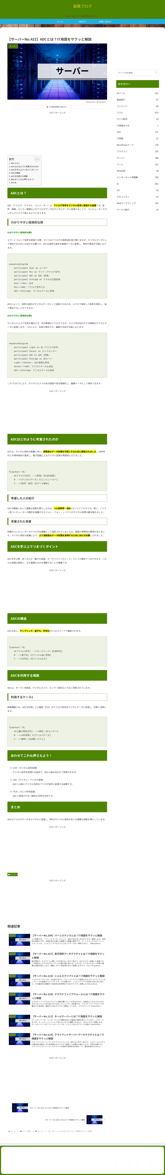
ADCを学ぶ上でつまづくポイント (25, 169)
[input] (137, 72)
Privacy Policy (143, 1163)
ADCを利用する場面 (19, 176)
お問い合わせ (118, 1163)
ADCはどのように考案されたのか (25, 166)
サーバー (12, 874)
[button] (156, 72)
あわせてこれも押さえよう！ (23, 179)
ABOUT (130, 1163)
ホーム (108, 1163)
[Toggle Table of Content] (36, 159)
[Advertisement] (57, 133)
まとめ (13, 182)
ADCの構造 (15, 172)
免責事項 (155, 1163)
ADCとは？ (15, 163)
